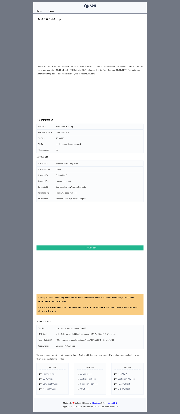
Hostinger (96, 403)
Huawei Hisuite (49, 374)
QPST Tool (84, 389)
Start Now (91, 248)
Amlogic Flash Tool (88, 379)
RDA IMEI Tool (124, 384)
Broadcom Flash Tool (89, 384)
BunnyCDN (112, 403)
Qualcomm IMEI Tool (126, 379)
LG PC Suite (48, 379)
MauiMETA (122, 374)
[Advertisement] (90, 40)
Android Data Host (90, 6)
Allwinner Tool (86, 374)
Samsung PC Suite (50, 384)
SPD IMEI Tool (124, 389)
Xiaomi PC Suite (49, 389)
